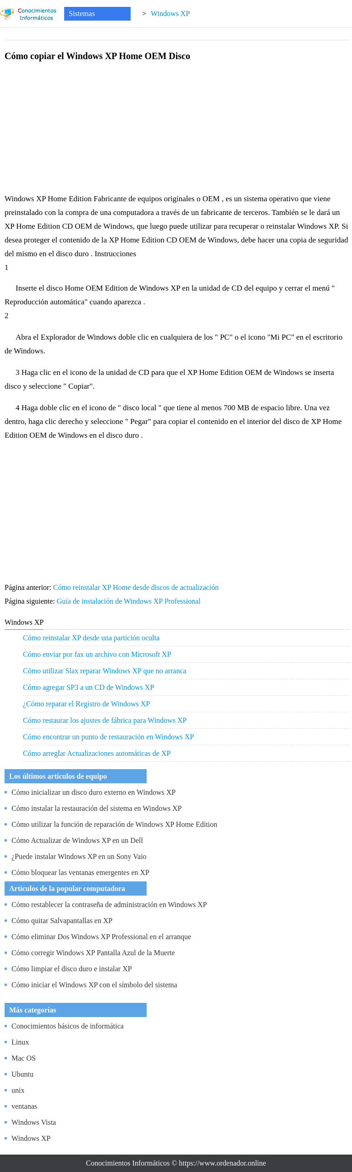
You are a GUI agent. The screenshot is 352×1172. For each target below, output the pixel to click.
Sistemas (82, 13)
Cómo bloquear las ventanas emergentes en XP (80, 872)
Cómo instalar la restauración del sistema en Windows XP (96, 808)
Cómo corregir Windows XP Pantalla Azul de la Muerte (93, 953)
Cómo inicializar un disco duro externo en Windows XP (93, 792)
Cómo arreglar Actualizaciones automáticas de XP (96, 753)
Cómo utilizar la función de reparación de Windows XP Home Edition (114, 824)
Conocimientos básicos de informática (67, 1026)
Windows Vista (33, 1122)
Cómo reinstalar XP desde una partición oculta (91, 638)
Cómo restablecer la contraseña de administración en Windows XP (109, 904)
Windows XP (170, 13)
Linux (20, 1042)
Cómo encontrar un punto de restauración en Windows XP (108, 737)
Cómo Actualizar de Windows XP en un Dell (77, 840)
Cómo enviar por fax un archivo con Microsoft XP (97, 654)
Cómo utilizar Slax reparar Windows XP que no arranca (105, 671)
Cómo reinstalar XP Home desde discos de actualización (137, 587)
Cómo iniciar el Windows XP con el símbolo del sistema (94, 985)
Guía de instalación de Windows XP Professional (130, 601)
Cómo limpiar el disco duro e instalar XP (71, 969)
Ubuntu (22, 1074)
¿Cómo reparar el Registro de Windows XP (86, 704)
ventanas (24, 1106)
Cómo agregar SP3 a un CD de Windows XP (88, 687)
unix (17, 1090)
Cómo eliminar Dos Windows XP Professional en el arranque (101, 937)
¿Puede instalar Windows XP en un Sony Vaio (79, 856)
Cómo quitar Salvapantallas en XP (61, 920)
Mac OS (23, 1058)
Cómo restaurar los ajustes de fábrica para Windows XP (105, 720)
